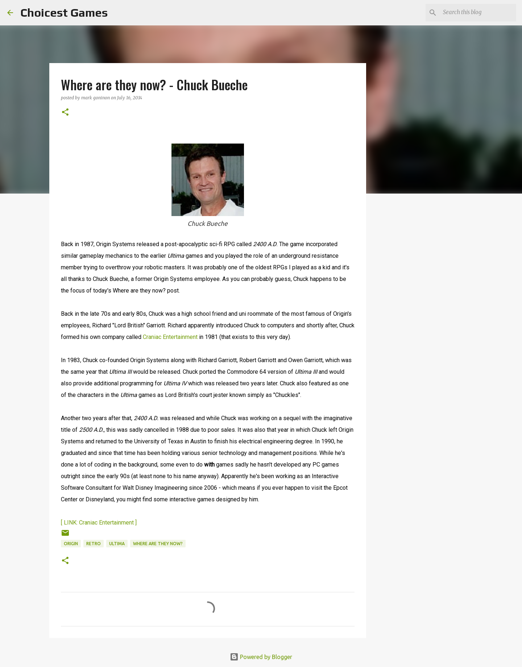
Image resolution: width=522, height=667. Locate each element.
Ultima (117, 543)
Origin (71, 543)
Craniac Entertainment (170, 337)
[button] (65, 112)
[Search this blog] (478, 12)
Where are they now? (158, 543)
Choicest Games (64, 12)
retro (93, 543)
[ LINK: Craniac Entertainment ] (99, 522)
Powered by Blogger (261, 657)
